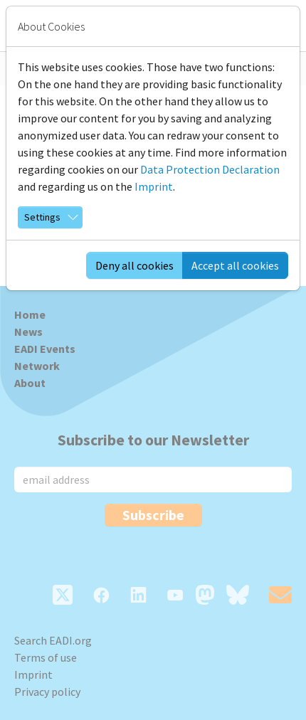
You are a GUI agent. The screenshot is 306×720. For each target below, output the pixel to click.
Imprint (153, 186)
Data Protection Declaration (210, 169)
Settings (42, 217)
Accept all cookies (235, 265)
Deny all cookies (134, 265)
